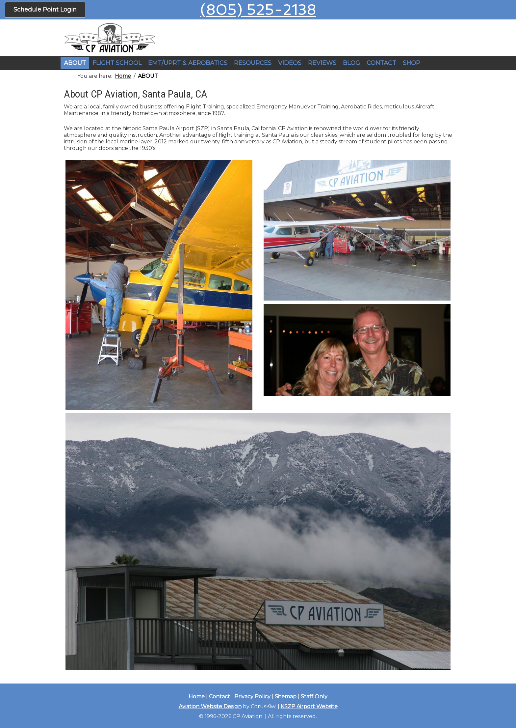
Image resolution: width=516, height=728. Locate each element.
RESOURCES (252, 63)
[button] (117, 63)
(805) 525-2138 (258, 9)
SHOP (411, 63)
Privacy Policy (252, 696)
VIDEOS (289, 63)
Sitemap (286, 696)
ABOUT (75, 63)
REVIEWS (322, 63)
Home (197, 696)
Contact (219, 696)
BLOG (351, 63)
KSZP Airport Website (309, 706)
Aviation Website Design (210, 706)
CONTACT (381, 63)
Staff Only (314, 696)
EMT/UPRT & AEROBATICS (187, 63)
